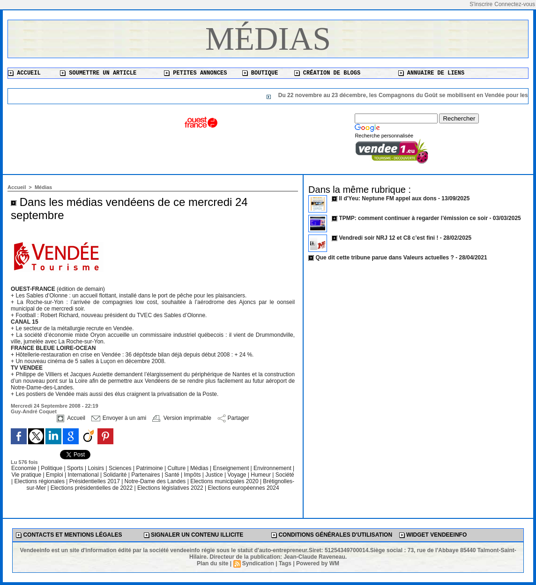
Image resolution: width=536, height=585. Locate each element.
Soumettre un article (98, 73)
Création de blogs (327, 73)
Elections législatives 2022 (170, 488)
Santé (172, 474)
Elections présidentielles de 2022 (92, 488)
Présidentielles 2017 (95, 481)
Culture (177, 468)
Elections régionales (41, 481)
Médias (268, 39)
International (84, 474)
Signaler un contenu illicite (194, 535)
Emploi (55, 474)
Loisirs (96, 468)
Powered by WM (317, 563)
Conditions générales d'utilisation (331, 535)
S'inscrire (480, 4)
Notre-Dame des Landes (156, 481)
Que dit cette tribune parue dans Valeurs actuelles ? (384, 257)
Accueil (24, 73)
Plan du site (212, 563)
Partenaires (146, 474)
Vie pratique (27, 474)
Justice (214, 474)
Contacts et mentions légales (69, 535)
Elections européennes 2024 (243, 488)
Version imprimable (181, 418)
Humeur (261, 474)
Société (284, 474)
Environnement (272, 468)
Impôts (192, 474)
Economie (24, 468)
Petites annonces (195, 73)
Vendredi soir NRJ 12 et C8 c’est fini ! (388, 238)
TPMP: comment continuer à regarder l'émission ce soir (413, 218)
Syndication (258, 563)
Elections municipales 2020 (224, 481)
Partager (233, 418)
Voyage (236, 474)
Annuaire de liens (431, 73)
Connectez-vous (514, 4)
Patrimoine (150, 468)
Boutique (260, 73)
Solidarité (115, 474)
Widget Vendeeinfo (433, 535)
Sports (76, 468)
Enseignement (232, 468)
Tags (285, 563)
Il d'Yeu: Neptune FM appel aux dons (387, 198)
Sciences (121, 468)
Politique (52, 468)
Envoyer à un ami (118, 418)
